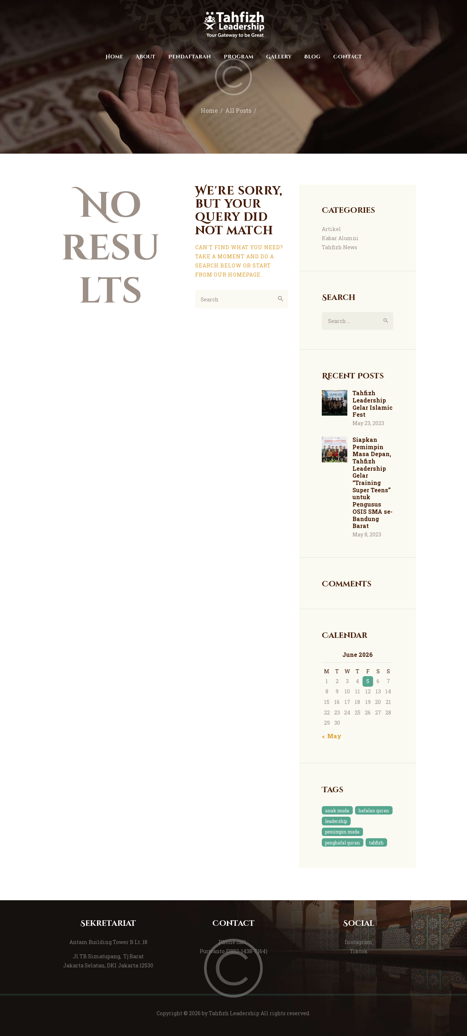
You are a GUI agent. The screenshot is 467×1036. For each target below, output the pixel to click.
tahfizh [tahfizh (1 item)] (376, 843)
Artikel (331, 229)
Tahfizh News (339, 247)
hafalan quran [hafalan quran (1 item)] (374, 810)
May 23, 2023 (368, 423)
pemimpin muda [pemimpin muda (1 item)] (342, 832)
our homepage (237, 274)
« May (332, 736)
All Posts (238, 110)
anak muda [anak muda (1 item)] (337, 810)
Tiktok (359, 951)
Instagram (359, 942)
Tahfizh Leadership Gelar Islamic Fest (372, 403)
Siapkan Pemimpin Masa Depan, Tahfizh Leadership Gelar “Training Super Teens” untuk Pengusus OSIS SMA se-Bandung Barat (372, 482)
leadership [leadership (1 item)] (336, 821)
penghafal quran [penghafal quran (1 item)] (342, 843)
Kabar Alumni (340, 238)
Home (209, 110)
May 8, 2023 (366, 534)
